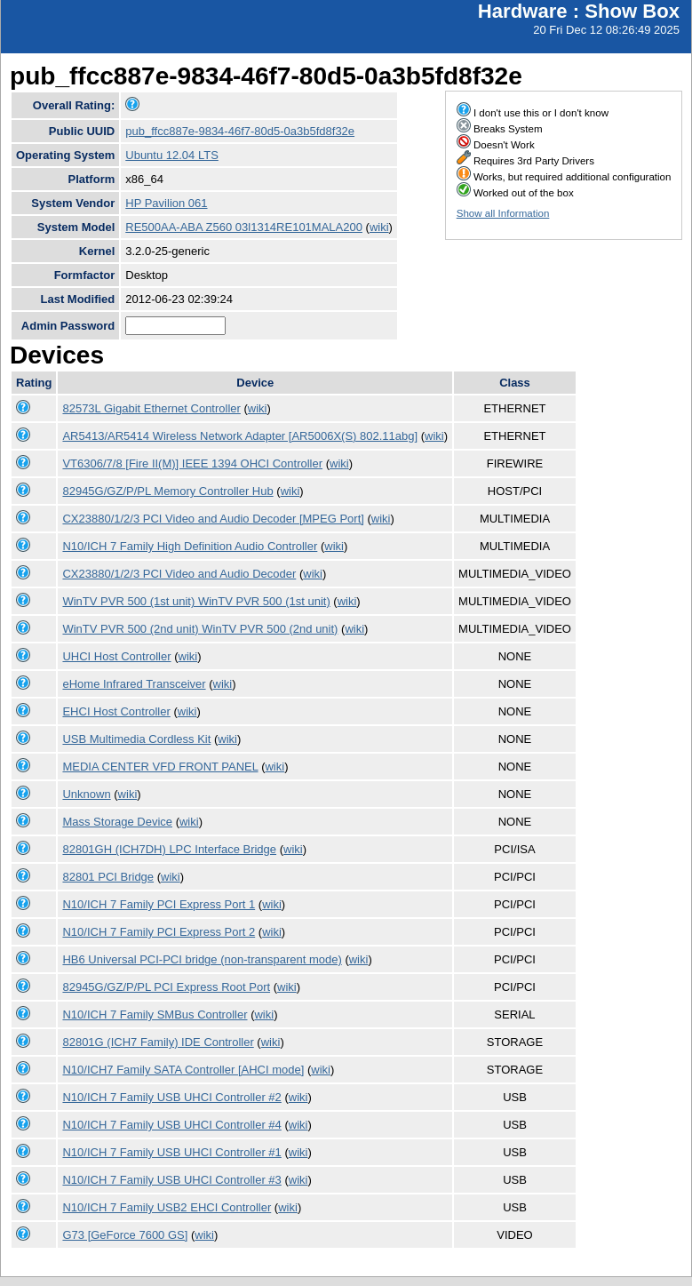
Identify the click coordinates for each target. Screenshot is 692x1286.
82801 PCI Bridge (108, 876)
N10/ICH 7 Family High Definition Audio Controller (189, 546)
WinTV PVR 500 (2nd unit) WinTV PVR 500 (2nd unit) (200, 628)
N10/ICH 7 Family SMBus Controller (154, 1014)
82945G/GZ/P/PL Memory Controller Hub (167, 491)
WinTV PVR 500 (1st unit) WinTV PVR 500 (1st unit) (196, 601)
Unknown (86, 794)
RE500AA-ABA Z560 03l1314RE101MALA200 (243, 227)
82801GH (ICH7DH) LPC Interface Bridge (169, 849)
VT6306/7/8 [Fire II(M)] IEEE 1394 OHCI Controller (192, 463)
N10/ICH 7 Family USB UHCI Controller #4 (171, 1124)
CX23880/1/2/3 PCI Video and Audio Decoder (179, 573)
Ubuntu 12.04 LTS (172, 155)
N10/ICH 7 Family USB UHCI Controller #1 (171, 1152)
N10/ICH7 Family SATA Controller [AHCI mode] (183, 1069)
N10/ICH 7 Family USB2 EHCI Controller (166, 1207)
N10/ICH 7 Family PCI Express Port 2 (158, 932)
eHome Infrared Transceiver (133, 684)
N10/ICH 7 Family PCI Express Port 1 (158, 904)
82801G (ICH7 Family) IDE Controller (157, 1042)
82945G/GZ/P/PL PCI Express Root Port (166, 987)
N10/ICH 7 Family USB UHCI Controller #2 (171, 1097)
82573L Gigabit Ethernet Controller (151, 408)
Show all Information (503, 213)
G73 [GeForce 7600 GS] (124, 1235)
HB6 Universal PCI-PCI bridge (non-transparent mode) (201, 959)
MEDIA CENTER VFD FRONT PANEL (160, 766)
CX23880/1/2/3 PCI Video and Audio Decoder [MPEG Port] (212, 518)
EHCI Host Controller (116, 711)
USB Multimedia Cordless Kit (136, 739)
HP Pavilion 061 (166, 203)
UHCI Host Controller (116, 656)
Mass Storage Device (117, 821)
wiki (379, 227)
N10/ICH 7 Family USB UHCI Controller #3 (171, 1179)
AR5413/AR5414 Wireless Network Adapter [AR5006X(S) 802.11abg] (240, 436)
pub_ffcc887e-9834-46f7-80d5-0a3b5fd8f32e (239, 131)
